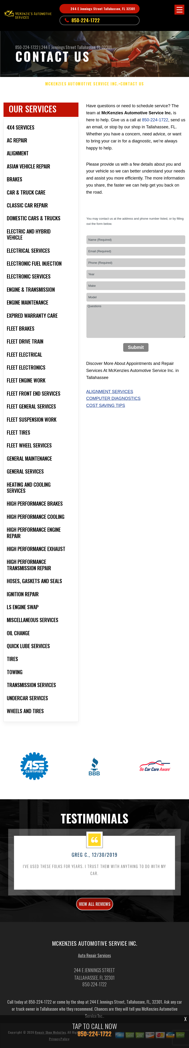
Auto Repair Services (94, 977)
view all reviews (94, 926)
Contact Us (132, 84)
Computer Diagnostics (113, 398)
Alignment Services (109, 391)
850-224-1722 (85, 20)
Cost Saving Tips (105, 405)
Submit (136, 347)
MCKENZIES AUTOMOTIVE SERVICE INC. (82, 84)
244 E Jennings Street (58, 47)
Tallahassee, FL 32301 (94, 47)
